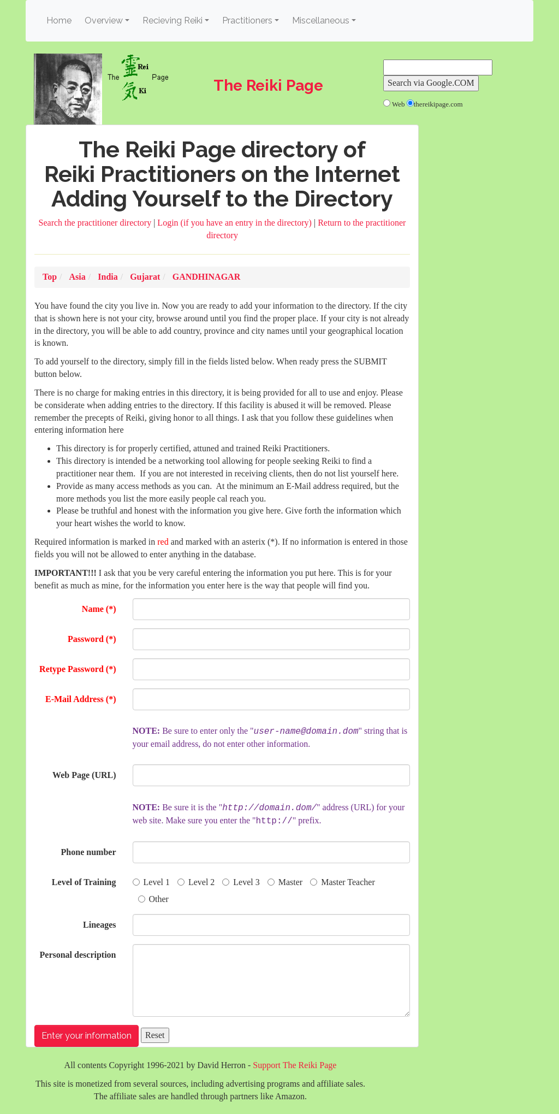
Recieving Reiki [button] (172, 20)
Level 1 (151, 882)
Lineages (99, 924)
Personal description (78, 954)
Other (153, 899)
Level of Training (84, 882)
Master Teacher (342, 882)
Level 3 (240, 882)
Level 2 (196, 882)
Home (60, 20)
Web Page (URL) (84, 775)
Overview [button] (104, 20)
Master (284, 882)
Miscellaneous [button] (320, 20)
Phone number (88, 852)
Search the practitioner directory (96, 222)
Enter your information (86, 1035)
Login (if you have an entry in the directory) (235, 222)
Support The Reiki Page (294, 1065)
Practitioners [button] (247, 20)
